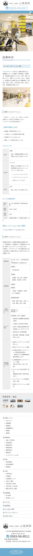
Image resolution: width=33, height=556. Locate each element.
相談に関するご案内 (11, 488)
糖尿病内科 (9, 445)
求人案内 (8, 495)
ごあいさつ (9, 420)
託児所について (10, 498)
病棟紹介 (8, 425)
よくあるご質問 (9, 509)
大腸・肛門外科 (10, 440)
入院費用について (11, 478)
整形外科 (8, 452)
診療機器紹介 (9, 428)
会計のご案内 (9, 481)
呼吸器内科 (9, 447)
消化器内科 (9, 442)
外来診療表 (9, 462)
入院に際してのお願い (12, 486)
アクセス (7, 502)
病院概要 (8, 423)
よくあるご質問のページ (9, 230)
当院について (9, 418)
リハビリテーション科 (12, 455)
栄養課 (8, 430)
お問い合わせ (9, 516)
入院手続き (9, 473)
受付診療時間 (9, 464)
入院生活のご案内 (11, 483)
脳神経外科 (9, 450)
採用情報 (7, 493)
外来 (6, 459)
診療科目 (7, 437)
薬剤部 (8, 433)
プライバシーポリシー (11, 512)
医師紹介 (8, 467)
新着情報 (7, 505)
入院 (6, 471)
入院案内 (8, 476)
